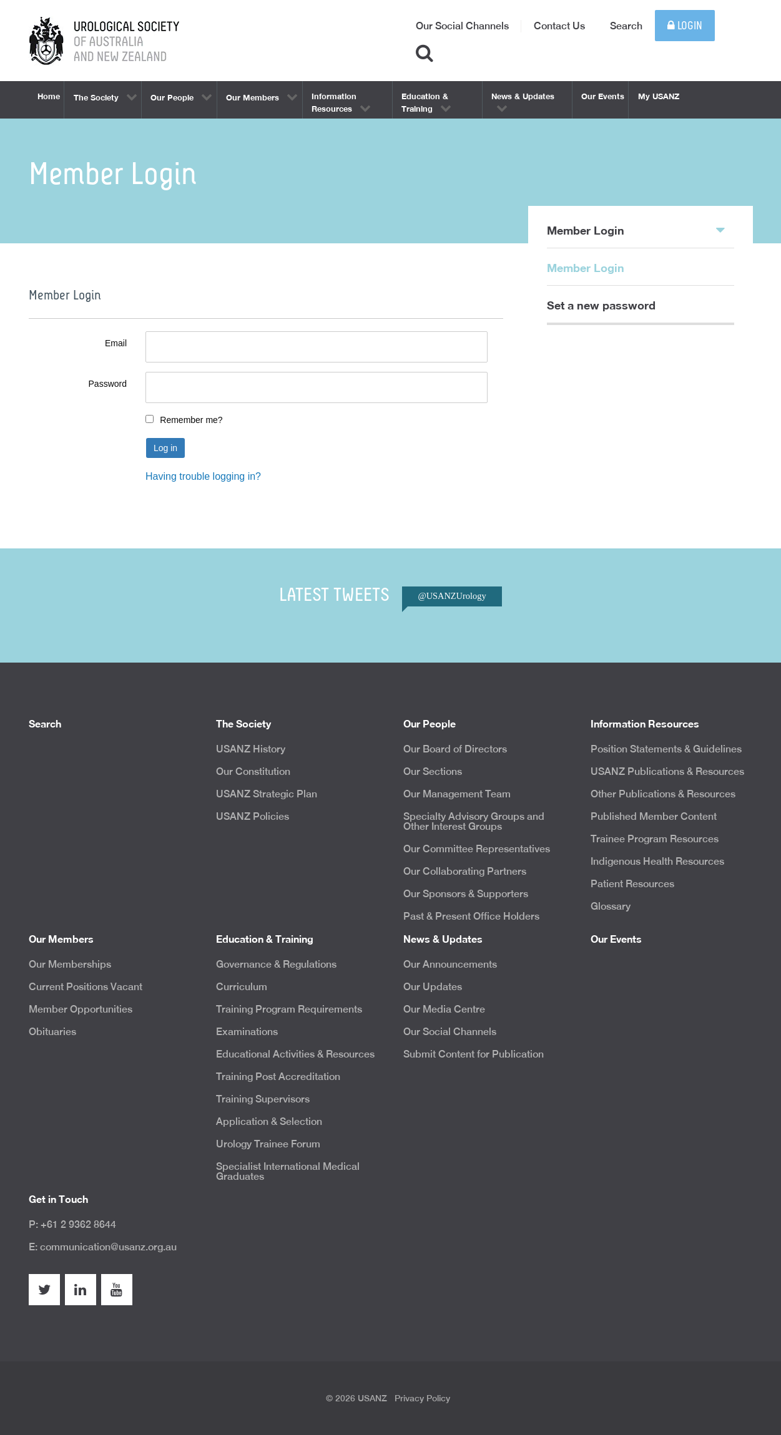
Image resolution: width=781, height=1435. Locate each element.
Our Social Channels (462, 26)
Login (684, 26)
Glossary (611, 906)
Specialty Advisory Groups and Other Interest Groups (473, 821)
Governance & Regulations (276, 964)
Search (626, 26)
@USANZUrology (452, 596)
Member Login (636, 229)
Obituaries (52, 1032)
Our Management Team (457, 794)
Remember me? (191, 420)
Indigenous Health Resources (657, 861)
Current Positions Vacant (85, 987)
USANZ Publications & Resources (667, 771)
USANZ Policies (252, 816)
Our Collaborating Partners (464, 871)
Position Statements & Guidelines (666, 749)
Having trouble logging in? (203, 476)
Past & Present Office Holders (471, 916)
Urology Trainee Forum (268, 1144)
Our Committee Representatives (476, 849)
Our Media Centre (444, 1009)
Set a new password (601, 305)
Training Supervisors (263, 1099)
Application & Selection (269, 1121)
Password (108, 384)
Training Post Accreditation (278, 1076)
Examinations (247, 1032)
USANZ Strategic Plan (266, 794)
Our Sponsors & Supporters (465, 894)
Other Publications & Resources (663, 794)
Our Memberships (70, 964)
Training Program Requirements (289, 1009)
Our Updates (432, 987)
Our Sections (432, 771)
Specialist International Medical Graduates (288, 1171)
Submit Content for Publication (473, 1054)
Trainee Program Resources (655, 839)
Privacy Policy (422, 1398)
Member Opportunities (80, 1009)
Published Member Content (654, 816)
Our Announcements (450, 964)
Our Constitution (253, 771)
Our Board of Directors (455, 749)
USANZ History (250, 749)
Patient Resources (632, 884)
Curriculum (241, 987)
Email (116, 343)
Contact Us (559, 26)
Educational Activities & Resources (295, 1054)
